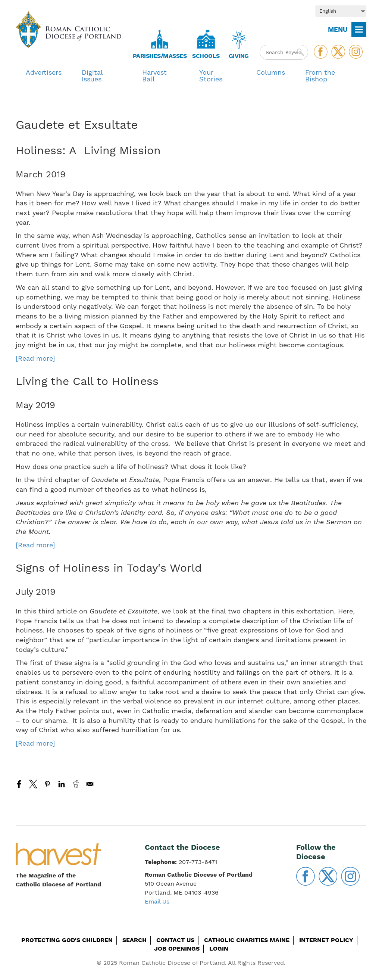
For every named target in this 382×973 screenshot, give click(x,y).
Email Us (157, 901)
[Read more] (35, 358)
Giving (238, 55)
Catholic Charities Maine (246, 940)
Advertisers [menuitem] (44, 72)
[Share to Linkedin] (61, 784)
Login (218, 948)
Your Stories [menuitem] (210, 75)
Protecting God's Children (67, 940)
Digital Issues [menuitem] (92, 75)
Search (134, 940)
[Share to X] (33, 784)
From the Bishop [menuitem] (320, 75)
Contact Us (175, 940)
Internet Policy (326, 940)
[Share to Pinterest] (47, 784)
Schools (206, 55)
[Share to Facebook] (19, 784)
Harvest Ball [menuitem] (154, 75)
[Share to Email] (90, 784)
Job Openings (177, 948)
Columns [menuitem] (270, 72)
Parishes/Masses (160, 55)
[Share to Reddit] (75, 784)
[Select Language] (341, 11)
